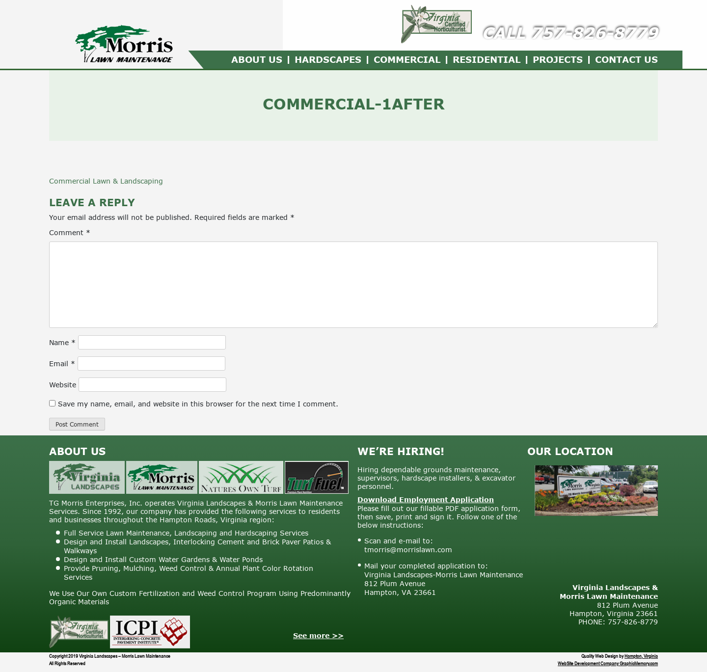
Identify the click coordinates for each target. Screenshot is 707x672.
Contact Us (626, 59)
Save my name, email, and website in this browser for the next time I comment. (198, 404)
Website (62, 384)
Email (62, 363)
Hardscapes (328, 59)
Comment (69, 232)
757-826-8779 (594, 32)
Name (62, 342)
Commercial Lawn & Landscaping (106, 181)
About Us (256, 59)
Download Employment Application (425, 499)
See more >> (318, 635)
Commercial (407, 59)
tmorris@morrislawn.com (408, 549)
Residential (486, 59)
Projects (558, 59)
